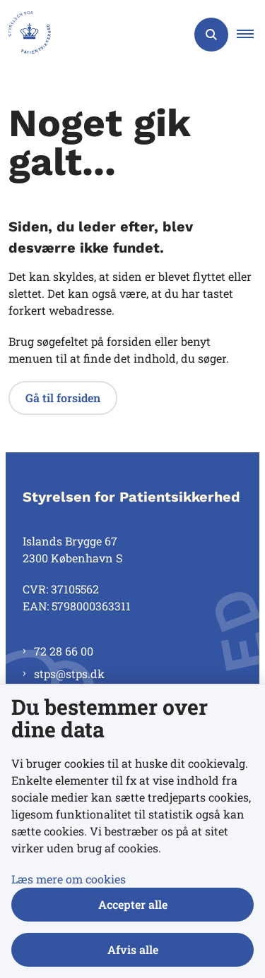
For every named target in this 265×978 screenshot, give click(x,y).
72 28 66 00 (63, 651)
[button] (251, 34)
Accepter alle (132, 904)
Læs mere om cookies (68, 878)
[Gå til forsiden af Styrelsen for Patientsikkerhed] (25, 34)
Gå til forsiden (62, 397)
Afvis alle (132, 949)
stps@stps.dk (69, 673)
